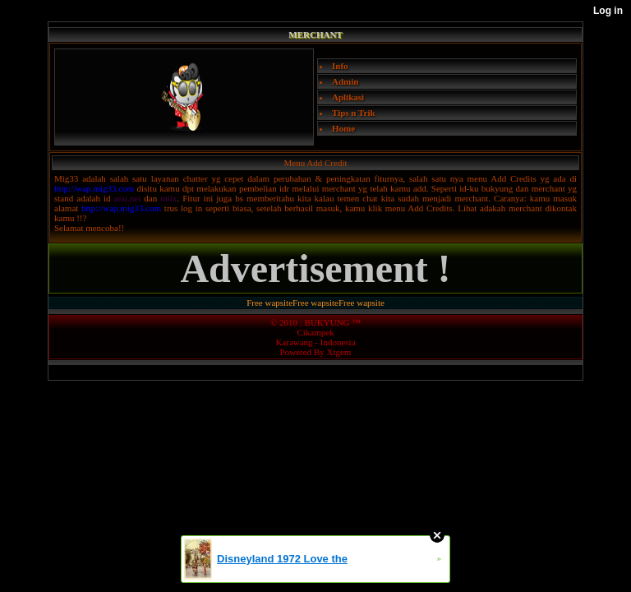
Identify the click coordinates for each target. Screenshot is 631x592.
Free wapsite (269, 303)
